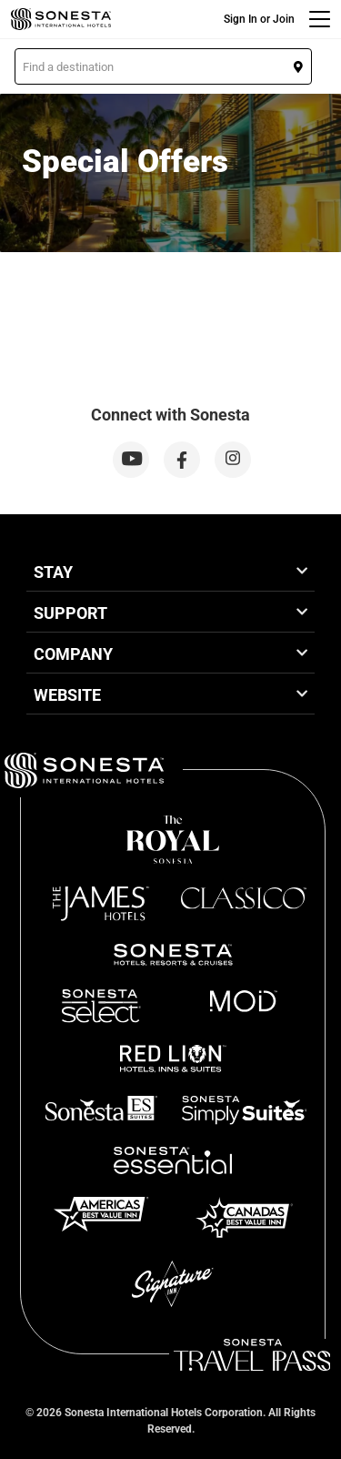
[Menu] (319, 19)
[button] (163, 66)
